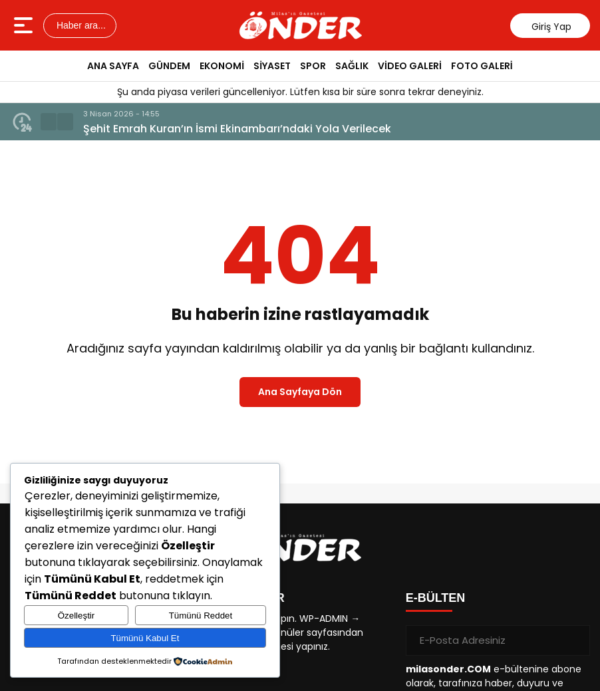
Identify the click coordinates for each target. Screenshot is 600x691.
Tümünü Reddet (201, 616)
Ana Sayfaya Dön (300, 391)
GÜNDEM (169, 65)
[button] (49, 121)
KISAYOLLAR (246, 598)
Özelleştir (76, 616)
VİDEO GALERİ (410, 65)
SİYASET (272, 65)
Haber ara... (80, 25)
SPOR (313, 65)
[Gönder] (574, 640)
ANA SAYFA (113, 65)
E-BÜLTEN (436, 598)
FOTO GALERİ (482, 65)
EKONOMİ (222, 65)
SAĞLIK (352, 65)
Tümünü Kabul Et (144, 638)
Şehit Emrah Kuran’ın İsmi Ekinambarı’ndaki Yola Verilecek (237, 128)
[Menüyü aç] (25, 25)
